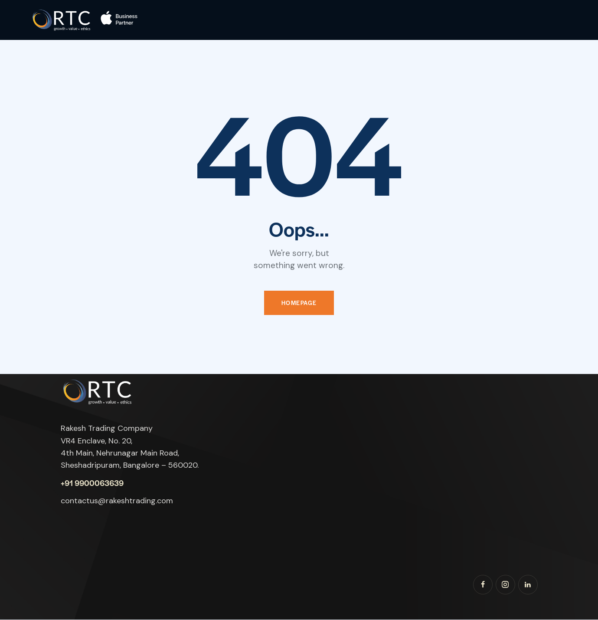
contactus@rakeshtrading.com (117, 501)
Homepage (299, 303)
